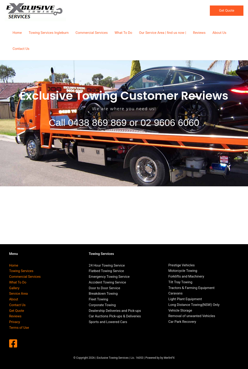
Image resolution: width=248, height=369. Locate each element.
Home (13, 265)
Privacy (14, 322)
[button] (226, 10)
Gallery (14, 288)
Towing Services (21, 271)
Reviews (15, 316)
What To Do (18, 282)
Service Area (18, 293)
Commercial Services (25, 277)
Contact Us (17, 305)
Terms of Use (19, 328)
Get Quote (16, 311)
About (13, 299)
